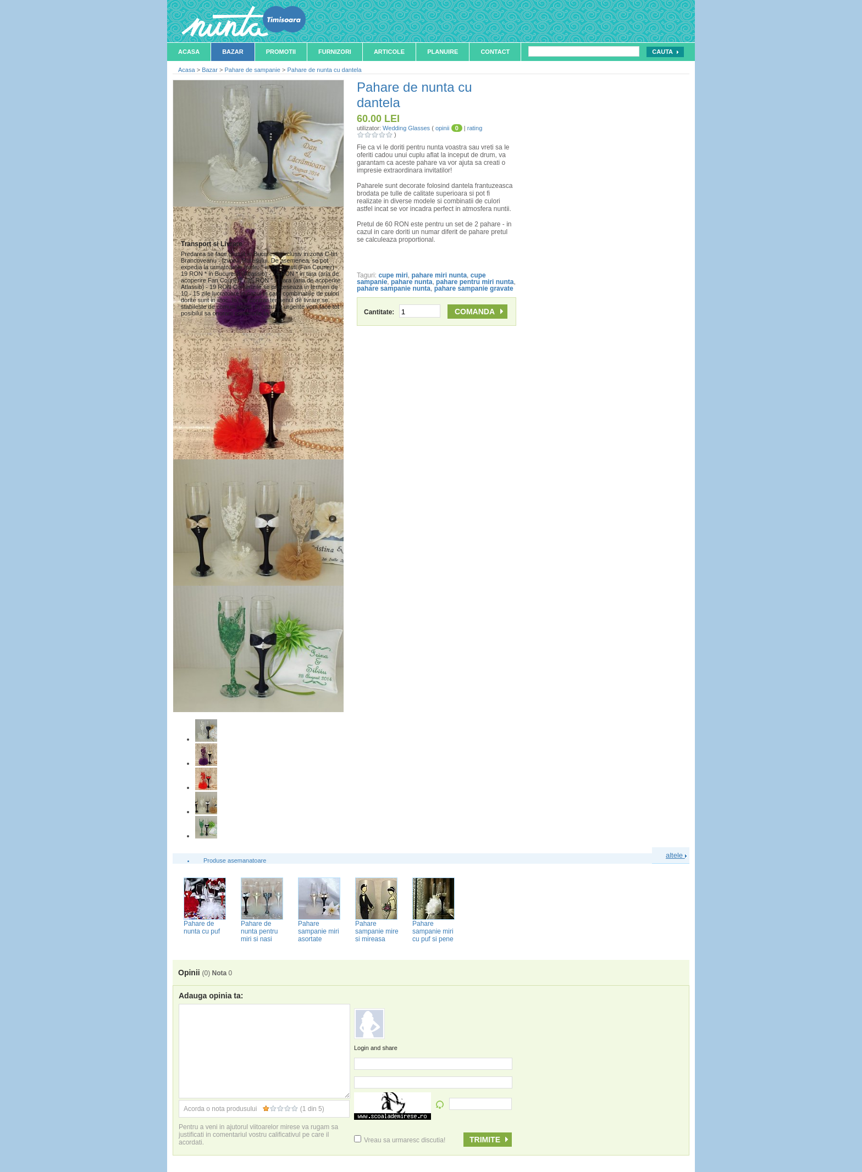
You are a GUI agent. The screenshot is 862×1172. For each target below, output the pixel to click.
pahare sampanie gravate (473, 288)
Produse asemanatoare (234, 860)
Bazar (233, 51)
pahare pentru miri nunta (474, 282)
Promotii (281, 51)
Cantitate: (402, 312)
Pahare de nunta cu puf (202, 927)
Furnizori (334, 51)
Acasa (189, 51)
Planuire (442, 51)
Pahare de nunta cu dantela (324, 69)
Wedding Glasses (406, 128)
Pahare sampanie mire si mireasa (377, 931)
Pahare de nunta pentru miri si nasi (259, 931)
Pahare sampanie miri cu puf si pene (433, 931)
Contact (495, 51)
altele (676, 855)
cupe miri (392, 275)
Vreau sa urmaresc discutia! (399, 1140)
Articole (389, 51)
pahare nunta (411, 282)
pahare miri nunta (439, 275)
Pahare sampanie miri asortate (318, 931)
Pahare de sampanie (252, 69)
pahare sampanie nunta (393, 288)
